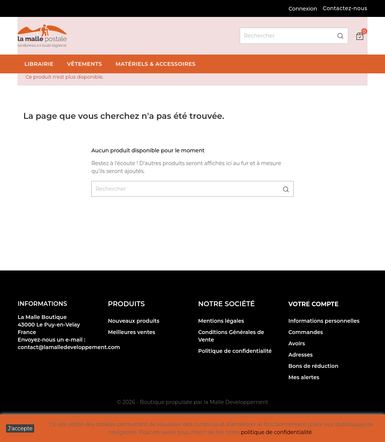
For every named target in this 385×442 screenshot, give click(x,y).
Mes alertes (303, 377)
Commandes (305, 332)
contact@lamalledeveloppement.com (69, 347)
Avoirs (296, 343)
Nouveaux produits (133, 320)
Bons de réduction (313, 366)
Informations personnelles (323, 320)
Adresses (300, 354)
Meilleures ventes (131, 332)
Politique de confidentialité (235, 351)
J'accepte (20, 428)
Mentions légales (221, 320)
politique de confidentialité (276, 432)
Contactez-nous (345, 8)
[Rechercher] (294, 35)
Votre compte (313, 304)
